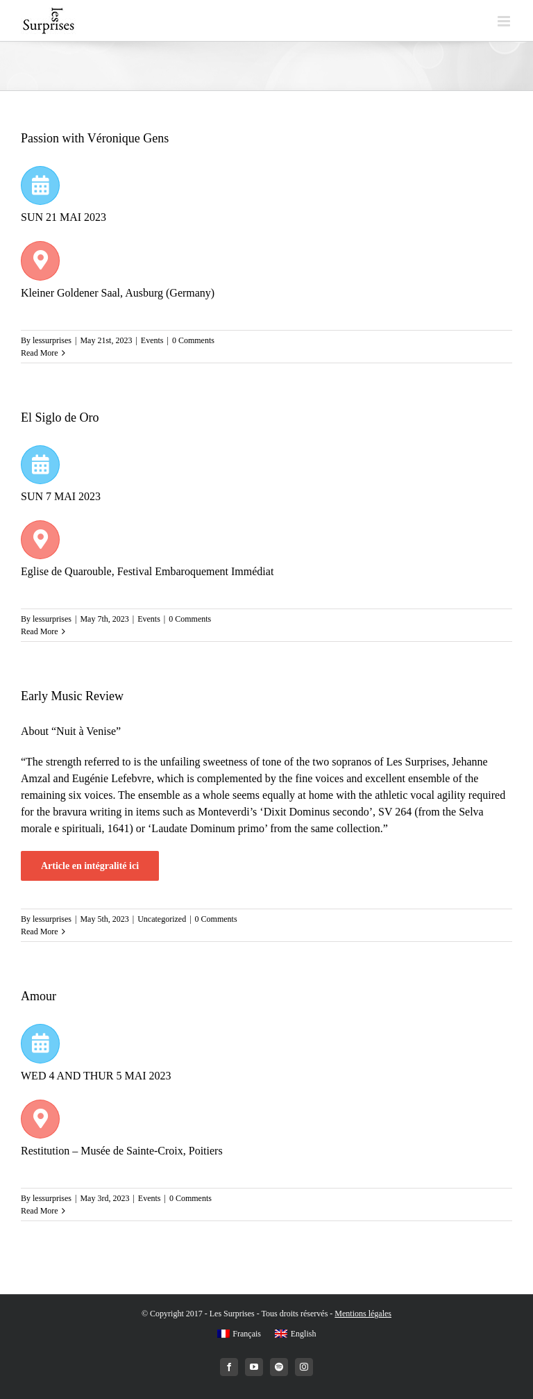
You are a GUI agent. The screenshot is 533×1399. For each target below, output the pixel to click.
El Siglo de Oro (60, 417)
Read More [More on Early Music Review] (39, 931)
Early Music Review (72, 696)
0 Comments (193, 340)
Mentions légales (363, 1313)
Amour (38, 996)
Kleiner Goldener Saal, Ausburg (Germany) (117, 293)
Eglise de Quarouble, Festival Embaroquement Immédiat (147, 571)
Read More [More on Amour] (39, 1211)
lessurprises (52, 340)
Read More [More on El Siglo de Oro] (39, 631)
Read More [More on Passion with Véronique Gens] (39, 353)
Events (152, 340)
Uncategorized (161, 919)
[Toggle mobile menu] (505, 21)
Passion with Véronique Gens (95, 138)
